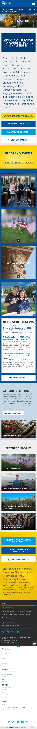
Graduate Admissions (6, 674)
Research (3, 681)
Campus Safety (5, 694)
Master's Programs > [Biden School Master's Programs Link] (18, 132)
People (17, 618)
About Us (3, 656)
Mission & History (6, 618)
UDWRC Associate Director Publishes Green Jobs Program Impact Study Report (18, 356)
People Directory (5, 689)
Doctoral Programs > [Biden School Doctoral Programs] (18, 123)
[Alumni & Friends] (18, 299)
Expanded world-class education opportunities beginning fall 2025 (17, 327)
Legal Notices (24, 727)
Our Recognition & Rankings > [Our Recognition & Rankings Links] (19, 550)
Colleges (3, 676)
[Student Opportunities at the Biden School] (18, 190)
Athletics (3, 658)
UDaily (3, 661)
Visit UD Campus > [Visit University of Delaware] (18, 140)
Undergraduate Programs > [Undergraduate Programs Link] (18, 116)
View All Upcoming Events (19, 162)
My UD (3, 692)
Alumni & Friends (25, 614)
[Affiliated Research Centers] (18, 263)
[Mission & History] (18, 226)
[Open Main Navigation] (33, 3)
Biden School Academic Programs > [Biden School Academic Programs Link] (18, 541)
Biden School (8, 607)
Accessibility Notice (6, 687)
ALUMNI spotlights (13, 413)
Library (3, 679)
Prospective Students (7, 611)
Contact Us (4, 704)
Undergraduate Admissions (8, 671)
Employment (4, 666)
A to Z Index (4, 697)
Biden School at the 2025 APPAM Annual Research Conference (16, 338)
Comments (17, 727)
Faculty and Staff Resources (10, 625)
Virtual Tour (4, 663)
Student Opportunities (24, 611)
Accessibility (31, 727)
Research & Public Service (9, 614)
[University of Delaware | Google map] (24, 707)
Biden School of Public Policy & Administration (18, 10)
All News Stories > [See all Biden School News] (18, 377)
